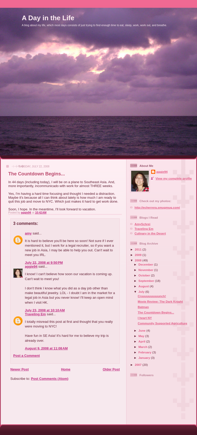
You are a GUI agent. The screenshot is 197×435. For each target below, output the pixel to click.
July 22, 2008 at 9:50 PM (44, 263)
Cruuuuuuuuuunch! (152, 296)
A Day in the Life (48, 18)
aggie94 (31, 266)
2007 (138, 364)
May (141, 336)
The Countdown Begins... (156, 312)
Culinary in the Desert (150, 233)
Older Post (111, 369)
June (142, 330)
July (141, 291)
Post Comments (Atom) (49, 379)
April (142, 341)
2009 (138, 254)
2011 (138, 249)
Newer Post (19, 369)
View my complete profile (174, 178)
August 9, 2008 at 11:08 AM (46, 348)
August (144, 286)
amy (28, 233)
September (146, 280)
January (144, 357)
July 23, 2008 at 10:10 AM (45, 310)
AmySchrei (142, 224)
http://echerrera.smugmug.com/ (157, 207)
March (143, 346)
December (146, 264)
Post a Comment (26, 356)
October (144, 275)
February (145, 352)
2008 (138, 260)
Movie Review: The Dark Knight (160, 301)
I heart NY (145, 317)
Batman (143, 307)
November (146, 270)
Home (65, 369)
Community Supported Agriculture (162, 323)
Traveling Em (35, 314)
